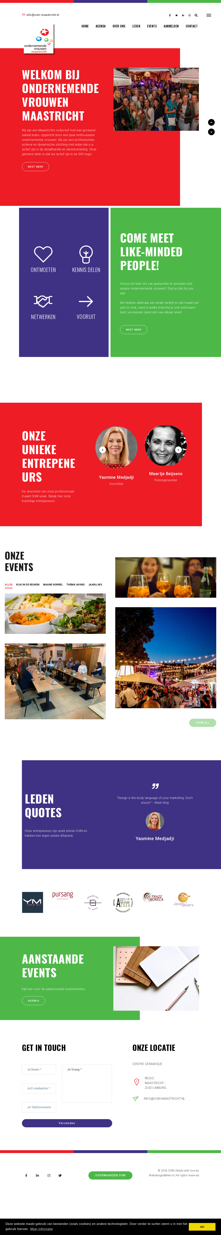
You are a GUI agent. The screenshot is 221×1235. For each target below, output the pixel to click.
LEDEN (136, 26)
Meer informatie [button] (41, 1229)
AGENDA (101, 26)
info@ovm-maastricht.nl (40, 14)
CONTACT (192, 26)
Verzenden (75, 1124)
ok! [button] (202, 1226)
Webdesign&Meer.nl (161, 1175)
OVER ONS (119, 26)
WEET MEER (34, 168)
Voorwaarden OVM (110, 1175)
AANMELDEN (171, 26)
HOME (85, 26)
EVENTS (152, 26)
